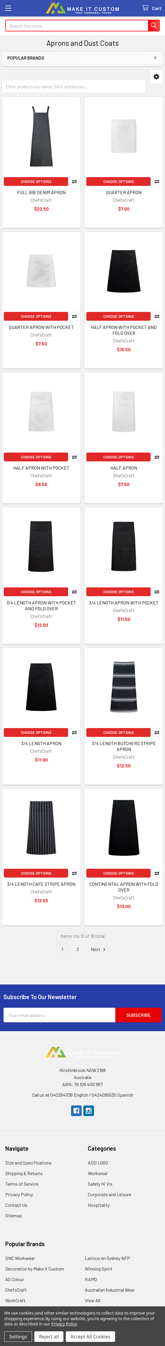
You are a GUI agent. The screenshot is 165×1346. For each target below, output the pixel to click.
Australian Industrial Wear (110, 1290)
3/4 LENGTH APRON (41, 743)
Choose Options (36, 181)
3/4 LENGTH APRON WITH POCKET (124, 602)
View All (92, 1300)
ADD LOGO (98, 1162)
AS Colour (14, 1279)
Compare (74, 181)
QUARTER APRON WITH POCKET (41, 327)
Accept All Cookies (90, 1336)
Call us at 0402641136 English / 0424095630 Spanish (82, 1095)
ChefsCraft (16, 1290)
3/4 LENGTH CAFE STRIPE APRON (41, 884)
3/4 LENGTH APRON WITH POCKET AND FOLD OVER (41, 605)
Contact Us (16, 1205)
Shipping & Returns (24, 1173)
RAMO (91, 1279)
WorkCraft (15, 1300)
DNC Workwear (20, 1258)
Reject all (49, 1336)
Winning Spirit (98, 1268)
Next (99, 949)
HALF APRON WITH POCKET (41, 467)
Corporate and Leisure (109, 1194)
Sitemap (13, 1215)
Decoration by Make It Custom (34, 1268)
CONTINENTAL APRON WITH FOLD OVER (124, 887)
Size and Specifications (28, 1162)
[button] (156, 77)
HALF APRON (123, 467)
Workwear (98, 1173)
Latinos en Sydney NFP (107, 1258)
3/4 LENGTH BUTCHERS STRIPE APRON (124, 746)
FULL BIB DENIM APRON (41, 192)
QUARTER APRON (124, 192)
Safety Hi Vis (100, 1184)
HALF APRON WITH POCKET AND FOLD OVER (124, 330)
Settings (18, 1336)
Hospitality (99, 1205)
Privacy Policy (19, 1194)
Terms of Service (21, 1184)
